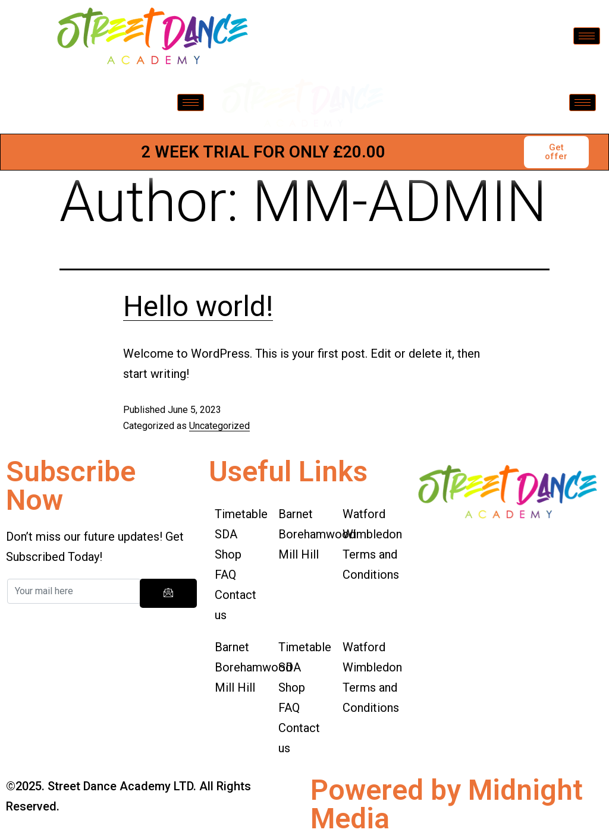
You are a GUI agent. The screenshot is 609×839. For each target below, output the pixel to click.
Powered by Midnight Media (446, 804)
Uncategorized (219, 425)
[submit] (168, 593)
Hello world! (198, 306)
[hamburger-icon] (586, 36)
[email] (74, 591)
